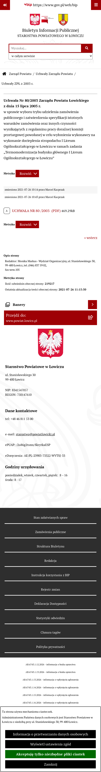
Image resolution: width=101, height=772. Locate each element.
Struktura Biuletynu (50, 546)
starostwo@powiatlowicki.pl (35, 434)
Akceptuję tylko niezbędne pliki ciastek (50, 754)
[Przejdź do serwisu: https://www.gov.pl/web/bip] (50, 5)
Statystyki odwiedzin (50, 618)
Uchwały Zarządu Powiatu (54, 74)
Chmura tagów (51, 632)
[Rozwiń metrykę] (27, 173)
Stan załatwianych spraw (51, 517)
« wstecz (90, 237)
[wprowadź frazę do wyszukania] (45, 48)
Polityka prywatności (50, 647)
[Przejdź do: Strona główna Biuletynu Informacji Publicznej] (4, 74)
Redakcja (50, 561)
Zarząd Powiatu (20, 74)
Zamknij (50, 764)
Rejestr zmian (50, 589)
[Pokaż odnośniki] (5, 5)
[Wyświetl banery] (92, 304)
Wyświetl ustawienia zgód (50, 744)
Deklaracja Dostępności (50, 604)
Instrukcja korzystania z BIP (50, 575)
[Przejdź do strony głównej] (50, 27)
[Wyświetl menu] (96, 5)
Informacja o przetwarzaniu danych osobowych (50, 734)
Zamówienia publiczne (50, 532)
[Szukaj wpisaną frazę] (87, 48)
